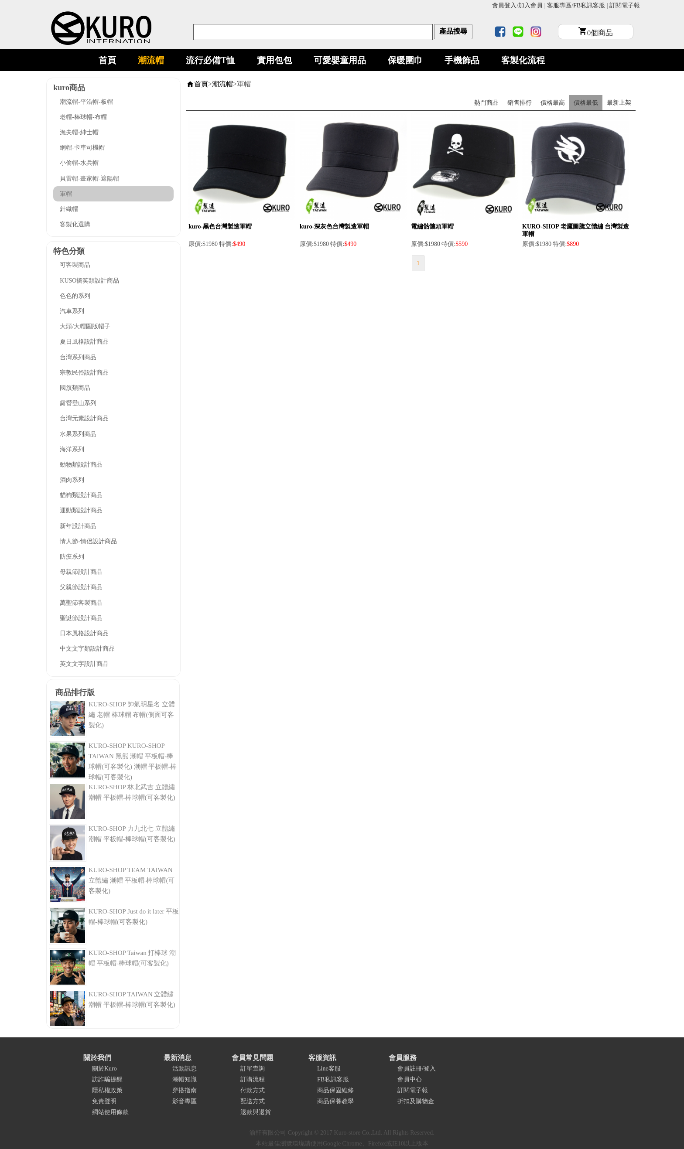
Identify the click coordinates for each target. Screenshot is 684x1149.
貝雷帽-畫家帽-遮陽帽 (89, 178)
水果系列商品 (78, 434)
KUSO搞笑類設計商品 (89, 280)
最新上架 (619, 102)
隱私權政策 (107, 1090)
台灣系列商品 (78, 357)
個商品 (595, 33)
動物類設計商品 (81, 464)
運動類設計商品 (81, 510)
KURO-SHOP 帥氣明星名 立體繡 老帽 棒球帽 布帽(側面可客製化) (132, 715)
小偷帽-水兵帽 (79, 163)
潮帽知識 (184, 1079)
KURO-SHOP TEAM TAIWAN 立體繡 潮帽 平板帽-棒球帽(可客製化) (132, 880)
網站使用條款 (110, 1112)
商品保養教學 (335, 1101)
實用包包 (274, 60)
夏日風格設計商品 (84, 341)
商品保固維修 (335, 1090)
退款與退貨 (255, 1112)
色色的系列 (75, 296)
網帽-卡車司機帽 (82, 147)
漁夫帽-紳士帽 (79, 132)
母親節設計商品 (81, 572)
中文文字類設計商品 (87, 648)
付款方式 (252, 1090)
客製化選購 (75, 224)
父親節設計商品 (81, 587)
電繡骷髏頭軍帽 (432, 226)
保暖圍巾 (405, 60)
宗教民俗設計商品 (84, 372)
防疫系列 (72, 556)
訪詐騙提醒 (107, 1079)
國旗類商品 (75, 388)
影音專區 (184, 1101)
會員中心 (409, 1079)
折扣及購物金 (415, 1101)
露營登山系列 (78, 403)
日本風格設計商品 (84, 633)
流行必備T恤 (210, 60)
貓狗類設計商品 (81, 495)
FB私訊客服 (589, 5)
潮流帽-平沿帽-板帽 (86, 102)
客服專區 (559, 5)
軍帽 (66, 194)
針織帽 (69, 209)
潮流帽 (151, 60)
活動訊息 (184, 1068)
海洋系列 (72, 449)
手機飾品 (462, 60)
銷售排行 (519, 102)
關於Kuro (104, 1068)
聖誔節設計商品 (81, 618)
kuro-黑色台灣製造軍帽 (220, 226)
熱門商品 (486, 102)
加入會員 (530, 5)
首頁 (107, 60)
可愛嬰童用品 (340, 60)
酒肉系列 (72, 480)
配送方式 (252, 1101)
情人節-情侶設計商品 (88, 541)
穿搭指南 (184, 1090)
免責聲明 (104, 1101)
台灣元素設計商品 (84, 418)
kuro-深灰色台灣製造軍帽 (334, 226)
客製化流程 (523, 60)
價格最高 (552, 102)
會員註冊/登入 (416, 1068)
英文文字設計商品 (84, 664)
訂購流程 (252, 1079)
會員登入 (504, 5)
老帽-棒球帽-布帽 (83, 117)
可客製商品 (75, 265)
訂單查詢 (252, 1068)
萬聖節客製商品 (81, 603)
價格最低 (586, 102)
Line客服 (329, 1068)
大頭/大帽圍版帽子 (85, 326)
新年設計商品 (78, 526)
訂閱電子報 (624, 5)
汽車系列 (72, 311)
